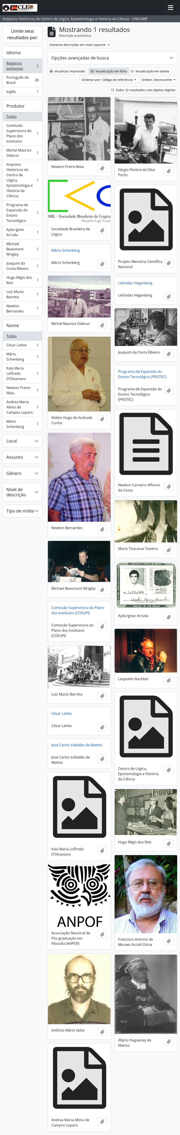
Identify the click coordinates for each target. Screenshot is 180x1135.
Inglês (22, 92)
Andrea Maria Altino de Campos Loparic (22, 407)
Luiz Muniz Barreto (22, 294)
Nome (12, 325)
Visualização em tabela (150, 71)
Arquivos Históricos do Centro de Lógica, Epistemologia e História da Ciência (22, 180)
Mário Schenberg (22, 357)
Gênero (14, 473)
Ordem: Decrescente (157, 80)
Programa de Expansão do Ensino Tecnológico (22, 212)
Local (11, 441)
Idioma (13, 53)
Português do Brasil (22, 80)
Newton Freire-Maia (22, 390)
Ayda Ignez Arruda (22, 232)
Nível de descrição (16, 492)
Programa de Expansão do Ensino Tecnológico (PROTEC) (142, 374)
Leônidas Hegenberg (135, 283)
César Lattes (22, 346)
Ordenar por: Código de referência (107, 80)
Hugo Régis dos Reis (22, 280)
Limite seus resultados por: (22, 34)
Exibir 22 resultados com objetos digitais (143, 90)
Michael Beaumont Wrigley (22, 249)
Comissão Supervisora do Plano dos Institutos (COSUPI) (77, 610)
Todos (11, 116)
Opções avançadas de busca (80, 58)
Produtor (15, 106)
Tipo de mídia (20, 511)
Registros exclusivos (22, 66)
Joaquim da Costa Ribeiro (22, 266)
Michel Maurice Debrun (22, 153)
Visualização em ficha (109, 71)
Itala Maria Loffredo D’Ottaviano (22, 373)
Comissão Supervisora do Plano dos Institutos (22, 133)
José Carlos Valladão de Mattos (76, 745)
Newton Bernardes (22, 308)
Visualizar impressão (67, 71)
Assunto (14, 457)
